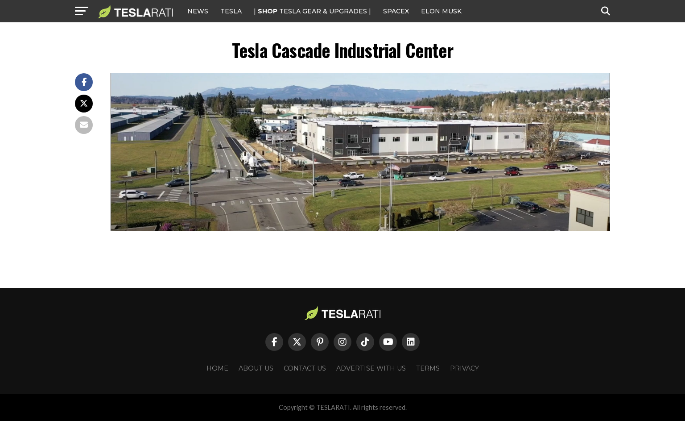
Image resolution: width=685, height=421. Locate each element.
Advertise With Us (371, 368)
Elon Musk (441, 11)
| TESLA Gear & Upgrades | (312, 11)
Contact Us (305, 368)
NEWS (197, 11)
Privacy (464, 368)
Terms (428, 368)
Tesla (231, 11)
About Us (256, 368)
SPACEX (396, 11)
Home (217, 368)
